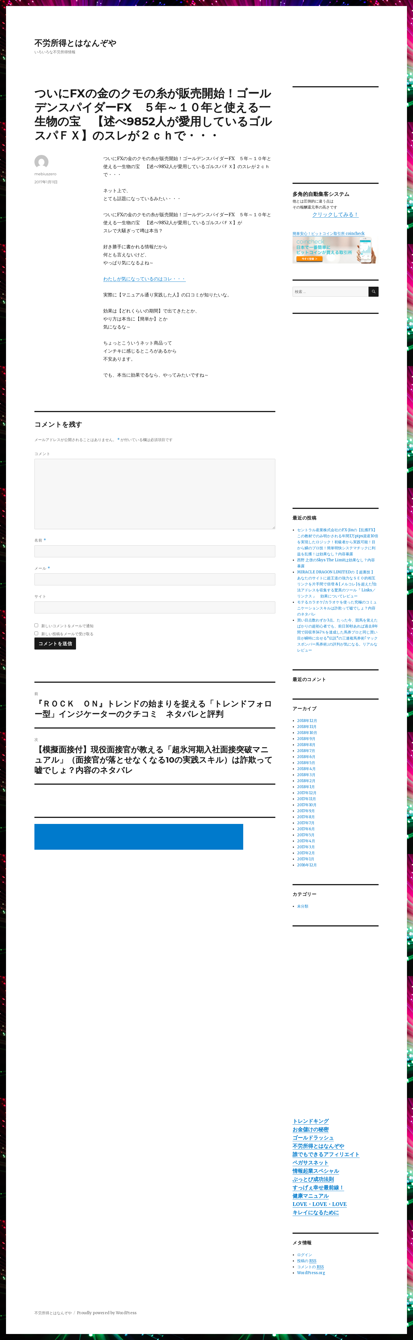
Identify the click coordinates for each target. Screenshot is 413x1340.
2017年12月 (307, 792)
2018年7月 (306, 750)
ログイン (304, 1254)
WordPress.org (311, 1272)
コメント (42, 453)
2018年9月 (306, 738)
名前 (40, 540)
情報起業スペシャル (316, 1171)
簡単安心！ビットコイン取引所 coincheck (329, 233)
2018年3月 (306, 774)
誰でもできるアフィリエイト (326, 1154)
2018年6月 (306, 756)
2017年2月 (306, 853)
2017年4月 (306, 841)
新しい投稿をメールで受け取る (67, 633)
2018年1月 (306, 786)
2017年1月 (305, 859)
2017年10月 (307, 804)
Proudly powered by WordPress (107, 1313)
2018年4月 (306, 768)
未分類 (302, 906)
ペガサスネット (311, 1162)
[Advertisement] (139, 837)
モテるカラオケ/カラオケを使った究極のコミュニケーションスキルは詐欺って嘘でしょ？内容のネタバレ (337, 608)
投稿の (306, 1261)
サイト (40, 596)
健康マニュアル (311, 1196)
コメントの (310, 1267)
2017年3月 (306, 847)
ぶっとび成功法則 (313, 1179)
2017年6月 (306, 829)
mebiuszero (45, 174)
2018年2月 (306, 780)
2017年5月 (306, 835)
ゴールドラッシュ (313, 1137)
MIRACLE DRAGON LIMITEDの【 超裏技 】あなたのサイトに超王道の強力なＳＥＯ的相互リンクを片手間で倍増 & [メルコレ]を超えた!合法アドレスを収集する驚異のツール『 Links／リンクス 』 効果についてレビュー (337, 584)
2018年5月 (306, 762)
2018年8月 (306, 744)
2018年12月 (307, 720)
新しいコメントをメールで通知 (67, 625)
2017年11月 (306, 798)
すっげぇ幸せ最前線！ (318, 1187)
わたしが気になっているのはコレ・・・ (144, 279)
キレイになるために (316, 1212)
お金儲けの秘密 (311, 1129)
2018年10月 (307, 732)
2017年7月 (306, 822)
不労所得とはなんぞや (75, 43)
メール (42, 568)
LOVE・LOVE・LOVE (320, 1204)
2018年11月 (307, 726)
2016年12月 (307, 865)
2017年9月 (306, 810)
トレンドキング (311, 1121)
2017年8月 (306, 816)
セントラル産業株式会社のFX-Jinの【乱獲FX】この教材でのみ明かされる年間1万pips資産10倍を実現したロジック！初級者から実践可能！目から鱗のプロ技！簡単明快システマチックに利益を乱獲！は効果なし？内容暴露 (337, 542)
